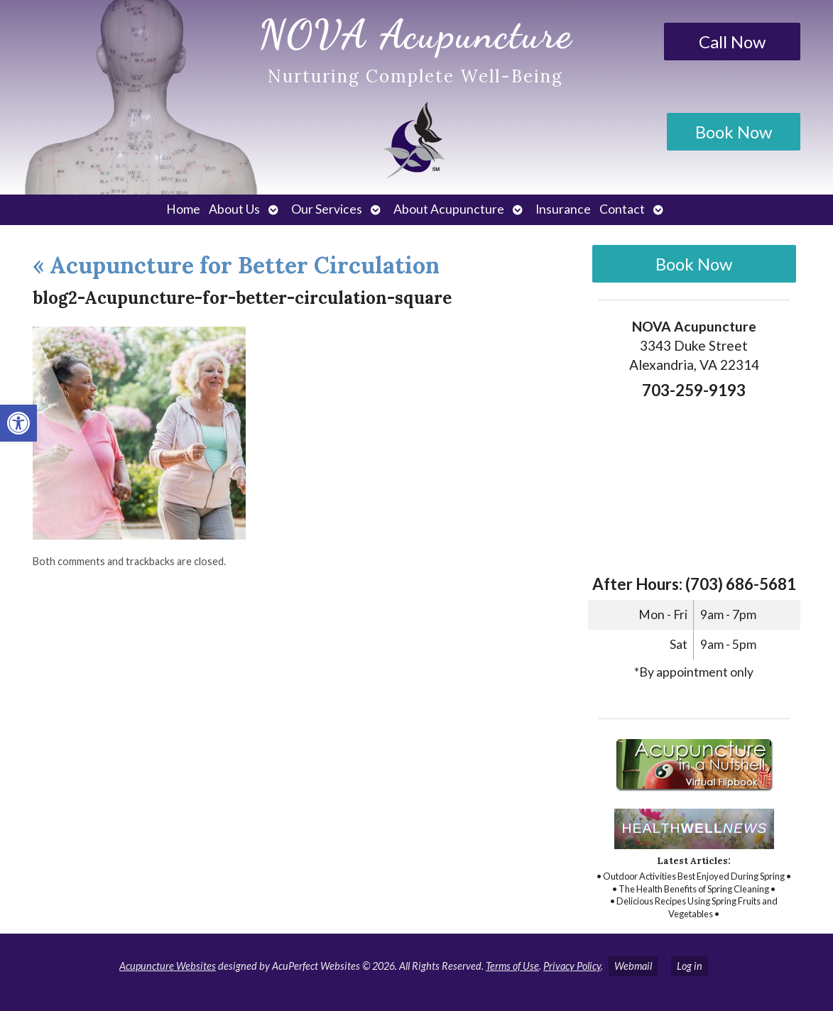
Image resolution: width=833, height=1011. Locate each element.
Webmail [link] (633, 966)
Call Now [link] (732, 41)
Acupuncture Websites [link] (167, 966)
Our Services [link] (326, 209)
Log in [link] (689, 966)
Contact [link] (622, 209)
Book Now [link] (733, 131)
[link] (18, 423)
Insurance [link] (563, 209)
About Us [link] (234, 209)
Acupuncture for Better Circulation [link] (236, 265)
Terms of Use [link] (512, 966)
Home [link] (183, 209)
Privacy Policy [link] (572, 966)
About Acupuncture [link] (448, 209)
